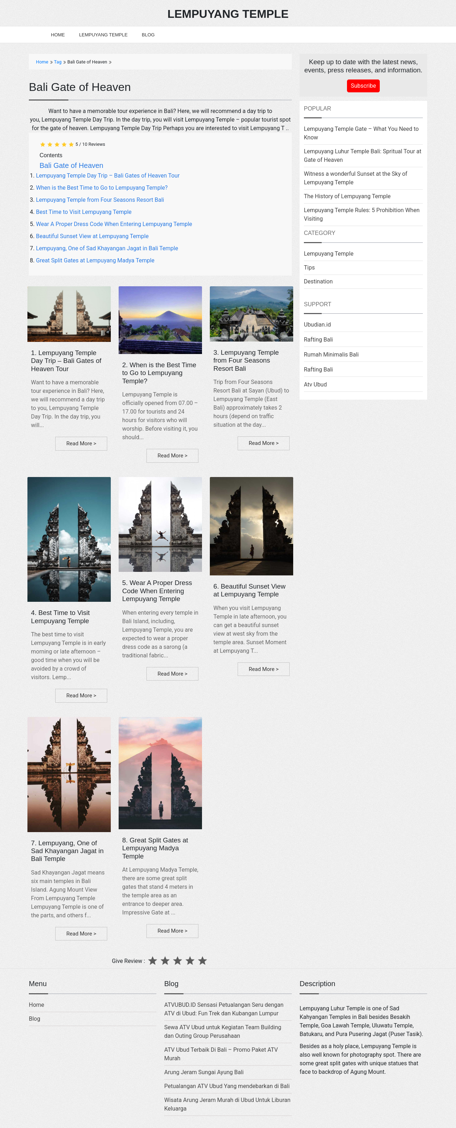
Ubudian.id (317, 324)
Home (58, 34)
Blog (148, 34)
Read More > (81, 443)
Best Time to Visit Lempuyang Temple (83, 212)
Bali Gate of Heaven (71, 165)
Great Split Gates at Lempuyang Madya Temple (95, 260)
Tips (309, 267)
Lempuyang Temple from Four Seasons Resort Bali (100, 199)
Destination (318, 281)
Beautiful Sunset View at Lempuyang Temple (92, 236)
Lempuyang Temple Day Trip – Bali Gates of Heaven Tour (108, 175)
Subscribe (363, 85)
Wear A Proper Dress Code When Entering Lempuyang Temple (114, 224)
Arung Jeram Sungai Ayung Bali (204, 1072)
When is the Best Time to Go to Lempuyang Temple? (102, 187)
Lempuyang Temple (103, 34)
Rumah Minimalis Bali (331, 354)
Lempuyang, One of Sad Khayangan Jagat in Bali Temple (107, 248)
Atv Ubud (315, 384)
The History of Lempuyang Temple (347, 196)
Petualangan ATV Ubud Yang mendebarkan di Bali (227, 1086)
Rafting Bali (318, 339)
